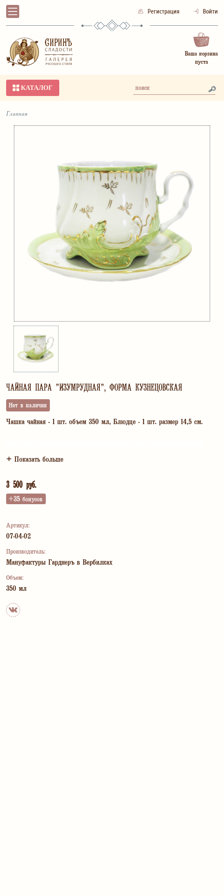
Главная (17, 114)
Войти (205, 11)
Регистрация (159, 11)
